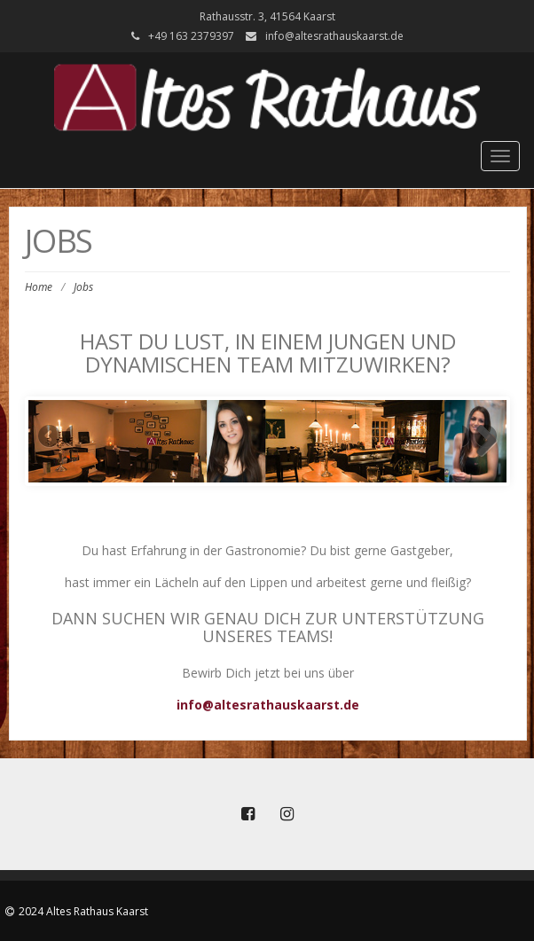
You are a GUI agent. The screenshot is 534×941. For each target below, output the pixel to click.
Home (38, 286)
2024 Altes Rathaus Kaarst (83, 911)
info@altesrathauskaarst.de (334, 35)
